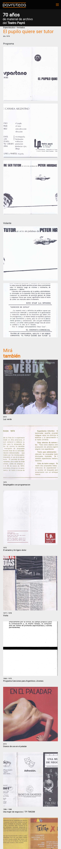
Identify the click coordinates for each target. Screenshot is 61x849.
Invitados (21, 27)
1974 (8, 36)
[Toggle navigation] (57, 5)
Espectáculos (9, 27)
